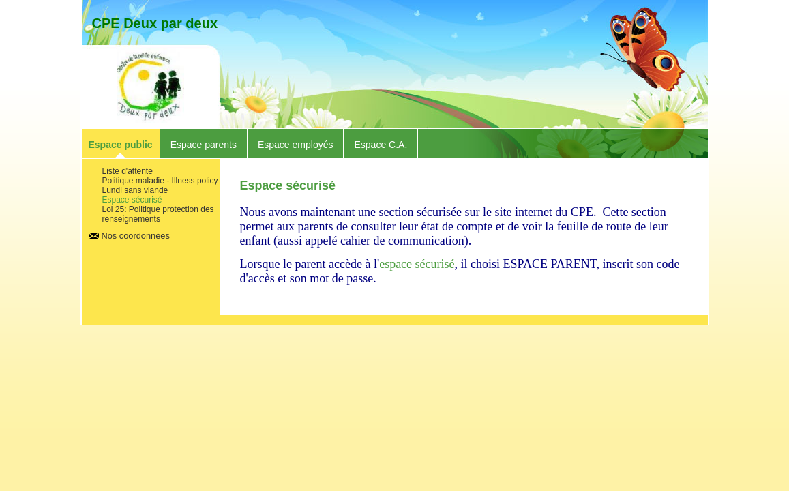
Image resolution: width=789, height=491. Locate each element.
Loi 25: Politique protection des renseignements (158, 214)
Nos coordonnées (136, 235)
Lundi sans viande (135, 190)
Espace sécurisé (132, 200)
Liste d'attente (127, 171)
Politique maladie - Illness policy (160, 180)
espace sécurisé (416, 264)
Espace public (121, 144)
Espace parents (203, 144)
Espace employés (295, 144)
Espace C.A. (380, 144)
